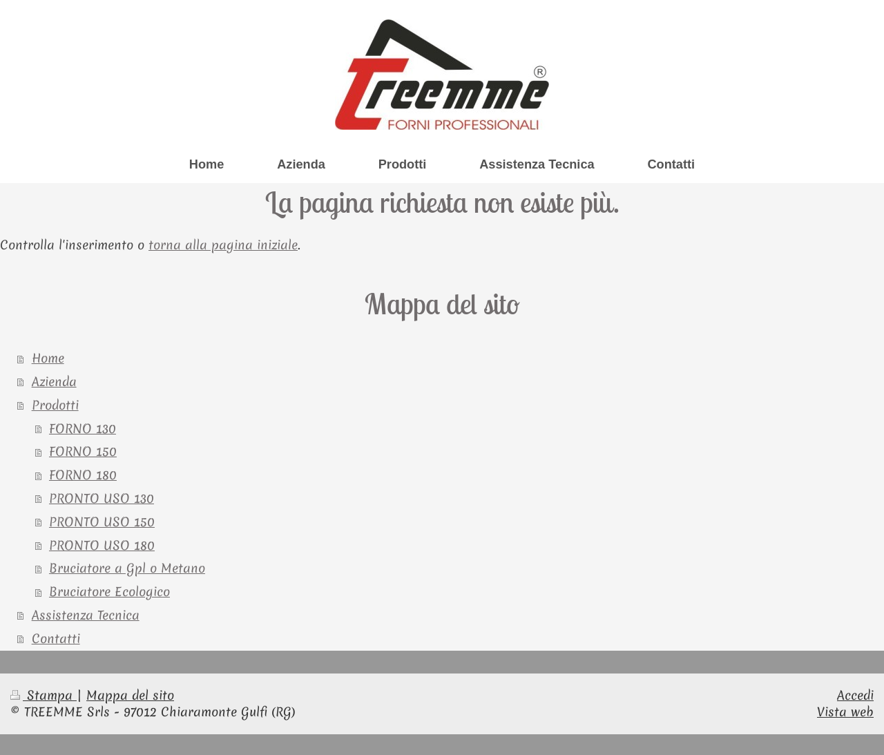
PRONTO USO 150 (102, 522)
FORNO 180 (83, 475)
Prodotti (55, 405)
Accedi (855, 695)
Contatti (56, 638)
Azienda (54, 381)
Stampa (43, 695)
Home (48, 358)
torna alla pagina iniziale (223, 245)
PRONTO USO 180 (102, 545)
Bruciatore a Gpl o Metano (127, 568)
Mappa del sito (130, 695)
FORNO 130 (82, 428)
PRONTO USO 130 (101, 498)
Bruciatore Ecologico (109, 591)
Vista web (845, 711)
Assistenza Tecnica (86, 615)
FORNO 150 (83, 451)
